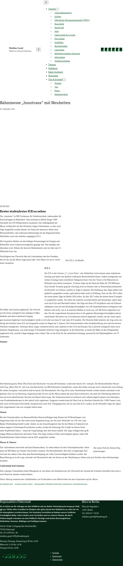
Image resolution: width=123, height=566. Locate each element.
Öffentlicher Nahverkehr (54, 484)
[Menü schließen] (46, 2)
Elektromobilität (39, 484)
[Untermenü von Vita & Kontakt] (64, 79)
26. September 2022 (6, 484)
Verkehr (52, 9)
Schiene (30, 484)
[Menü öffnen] (38, 49)
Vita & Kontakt (55, 79)
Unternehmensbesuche (80, 484)
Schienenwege (67, 484)
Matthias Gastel (16, 48)
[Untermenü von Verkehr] (57, 9)
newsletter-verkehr (21, 484)
